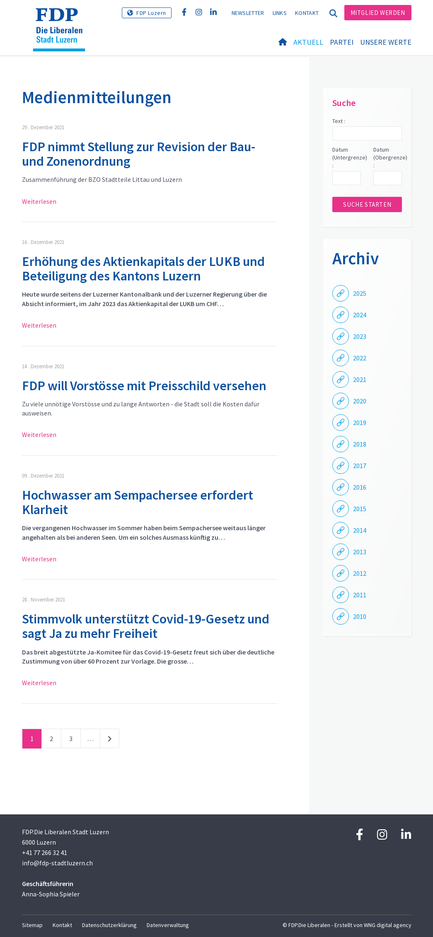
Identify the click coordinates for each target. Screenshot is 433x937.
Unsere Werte (385, 42)
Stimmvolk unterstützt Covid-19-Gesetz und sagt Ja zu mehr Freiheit (145, 626)
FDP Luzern (151, 13)
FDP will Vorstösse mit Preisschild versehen (144, 385)
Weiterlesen (39, 201)
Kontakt (307, 13)
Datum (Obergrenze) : (387, 157)
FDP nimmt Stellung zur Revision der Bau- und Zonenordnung (138, 153)
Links (280, 13)
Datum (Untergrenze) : (346, 157)
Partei (341, 42)
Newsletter (248, 13)
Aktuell (308, 42)
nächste (109, 740)
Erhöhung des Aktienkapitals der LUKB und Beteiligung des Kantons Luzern (143, 268)
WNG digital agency (387, 925)
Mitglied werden (378, 13)
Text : (338, 121)
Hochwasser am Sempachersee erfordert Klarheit (137, 502)
